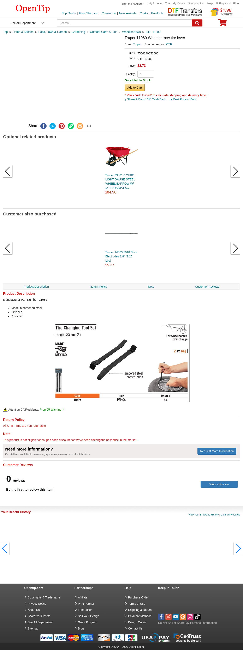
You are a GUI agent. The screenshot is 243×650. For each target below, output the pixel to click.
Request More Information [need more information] (217, 451)
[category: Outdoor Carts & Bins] (103, 32)
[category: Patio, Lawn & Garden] (52, 32)
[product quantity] (145, 74)
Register (138, 3)
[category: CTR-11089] (153, 32)
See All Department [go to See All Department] (40, 622)
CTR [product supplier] (169, 44)
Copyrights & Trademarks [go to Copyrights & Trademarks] (44, 597)
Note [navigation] (151, 286)
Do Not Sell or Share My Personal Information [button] (187, 623)
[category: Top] (5, 32)
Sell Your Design (88, 616)
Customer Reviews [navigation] (207, 286)
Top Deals (69, 13)
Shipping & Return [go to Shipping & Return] (140, 610)
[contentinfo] (32, 8)
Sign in (126, 3)
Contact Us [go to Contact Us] (135, 628)
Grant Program (87, 622)
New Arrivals (127, 13)
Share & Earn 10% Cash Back (146, 99)
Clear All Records (230, 514)
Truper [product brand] (137, 44)
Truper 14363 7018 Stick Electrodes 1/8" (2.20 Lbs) (121, 256)
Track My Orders (175, 3)
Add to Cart (134, 87)
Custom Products (151, 13)
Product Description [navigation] (36, 286)
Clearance (109, 13)
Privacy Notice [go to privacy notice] (37, 603)
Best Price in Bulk (183, 99)
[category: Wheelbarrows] (131, 32)
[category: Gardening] (78, 32)
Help (210, 3)
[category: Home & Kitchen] (23, 32)
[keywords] (124, 22)
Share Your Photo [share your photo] (39, 616)
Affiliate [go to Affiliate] (83, 597)
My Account (155, 3)
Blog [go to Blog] (81, 628)
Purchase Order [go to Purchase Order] (138, 597)
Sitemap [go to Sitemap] (33, 628)
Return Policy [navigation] (98, 286)
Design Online (137, 622)
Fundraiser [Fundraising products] (85, 610)
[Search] (197, 22)
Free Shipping (88, 13)
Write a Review (219, 484)
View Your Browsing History (203, 514)
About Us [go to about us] (34, 610)
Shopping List (196, 3)
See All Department (23, 23)
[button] (227, 3)
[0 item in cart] (222, 23)
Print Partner (86, 603)
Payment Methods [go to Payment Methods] (140, 616)
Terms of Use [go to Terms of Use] (136, 603)
